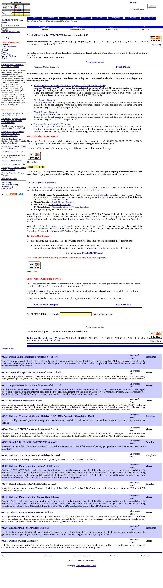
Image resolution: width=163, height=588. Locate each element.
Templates (116, 18)
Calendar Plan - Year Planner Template (12, 174)
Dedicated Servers (89, 566)
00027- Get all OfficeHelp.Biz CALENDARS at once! (28, 442)
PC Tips (99, 18)
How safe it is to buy (9, 185)
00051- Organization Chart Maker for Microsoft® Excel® (31, 385)
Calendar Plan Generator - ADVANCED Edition (12, 66)
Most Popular (7, 38)
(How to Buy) (155, 45)
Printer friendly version (95, 62)
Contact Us (6, 189)
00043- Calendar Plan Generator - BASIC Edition (27, 512)
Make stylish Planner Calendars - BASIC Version (13, 169)
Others (4, 58)
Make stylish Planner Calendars (13, 164)
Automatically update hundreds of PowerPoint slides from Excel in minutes (13, 121)
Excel (3, 48)
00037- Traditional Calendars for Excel (21, 400)
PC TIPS (42, 171)
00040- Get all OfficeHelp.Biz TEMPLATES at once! (28, 483)
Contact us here (35, 291)
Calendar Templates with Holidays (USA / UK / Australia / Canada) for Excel (13, 141)
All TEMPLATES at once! (11, 161)
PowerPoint (6, 54)
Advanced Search (137, 9)
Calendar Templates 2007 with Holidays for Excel (13, 156)
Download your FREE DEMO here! (84, 252)
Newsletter (132, 18)
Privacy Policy (7, 187)
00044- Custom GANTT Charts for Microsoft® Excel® (29, 429)
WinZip (30, 219)
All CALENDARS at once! (12, 152)
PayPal (47, 187)
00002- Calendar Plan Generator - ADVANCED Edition (30, 466)
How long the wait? (9, 179)
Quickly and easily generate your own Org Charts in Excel (13, 127)
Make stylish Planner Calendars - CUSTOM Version (13, 147)
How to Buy (6, 183)
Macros (83, 18)
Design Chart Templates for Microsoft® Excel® (12, 114)
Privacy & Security (9, 46)
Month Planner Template (46, 112)
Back (95, 346)
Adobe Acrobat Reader (63, 226)
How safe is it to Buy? (81, 556)
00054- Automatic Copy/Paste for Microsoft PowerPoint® (31, 372)
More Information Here (10, 32)
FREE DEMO (123, 66)
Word (3, 52)
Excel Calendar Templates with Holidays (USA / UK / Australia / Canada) (70, 85)
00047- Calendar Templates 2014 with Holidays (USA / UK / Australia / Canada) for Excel (47, 416)
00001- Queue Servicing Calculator (19, 540)
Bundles (67, 18)
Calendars (5, 44)
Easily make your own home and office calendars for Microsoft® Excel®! (12, 134)
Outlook (4, 50)
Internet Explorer (8, 56)
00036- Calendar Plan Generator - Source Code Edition (30, 497)
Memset (79, 566)
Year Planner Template (45, 100)
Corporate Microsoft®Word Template (52, 124)
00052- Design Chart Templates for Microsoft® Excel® (29, 356)
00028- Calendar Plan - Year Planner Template (25, 527)
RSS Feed (5, 195)
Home (34, 18)
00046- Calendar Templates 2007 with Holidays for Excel (30, 455)
